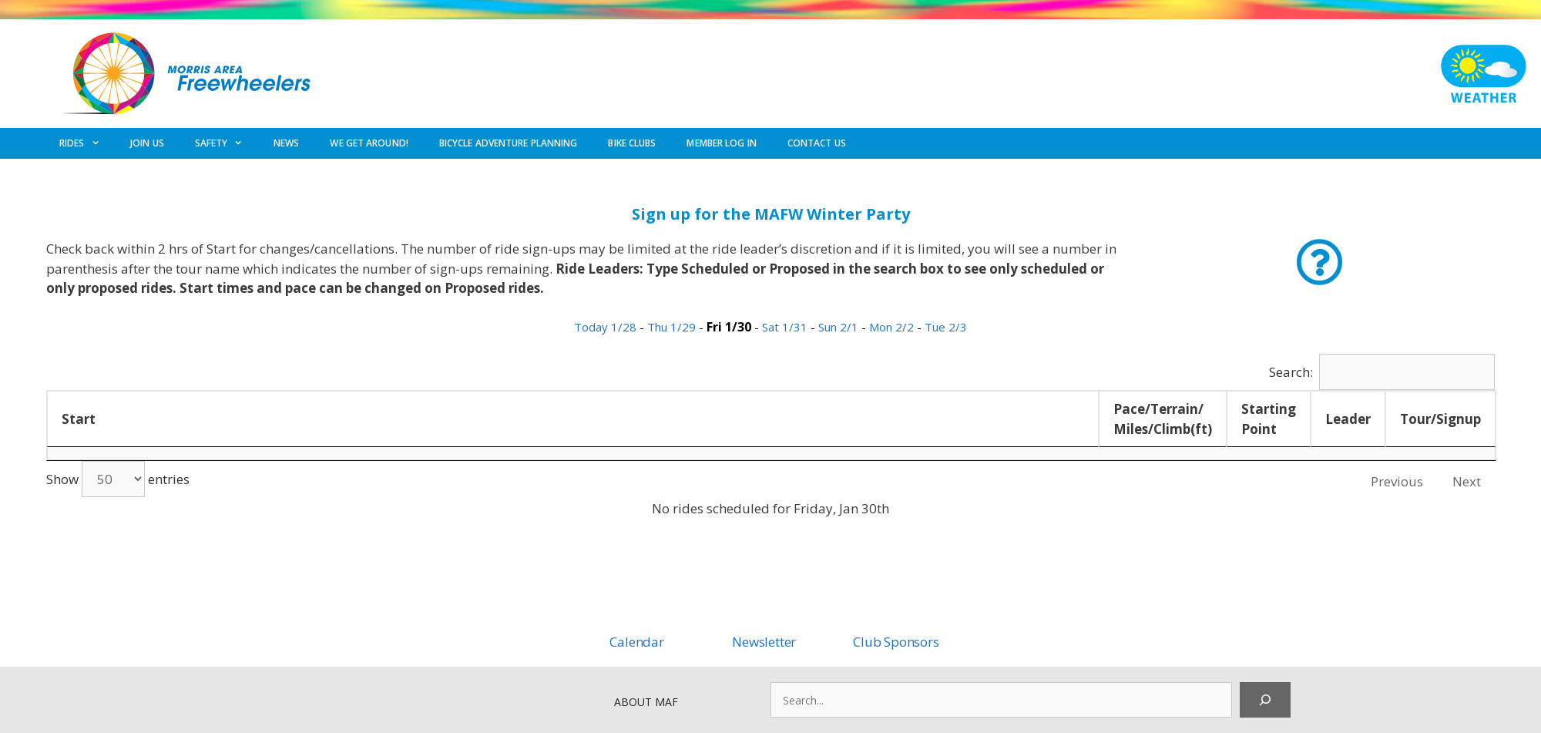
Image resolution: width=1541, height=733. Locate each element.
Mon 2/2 (893, 327)
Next (1466, 481)
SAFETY (226, 143)
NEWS (286, 143)
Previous (1397, 481)
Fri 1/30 (730, 326)
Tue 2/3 (946, 327)
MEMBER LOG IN (721, 143)
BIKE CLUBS (632, 143)
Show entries (118, 479)
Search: (1382, 372)
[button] (1319, 262)
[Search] (1265, 700)
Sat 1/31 (786, 327)
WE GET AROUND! (369, 143)
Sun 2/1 (839, 327)
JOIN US (147, 143)
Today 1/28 (607, 327)
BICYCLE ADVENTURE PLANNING (508, 143)
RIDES (87, 143)
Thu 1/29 (673, 327)
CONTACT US (816, 143)
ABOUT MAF (646, 701)
